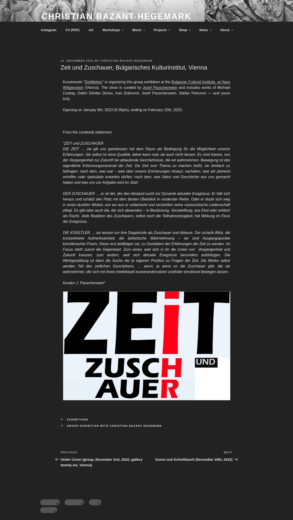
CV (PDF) (73, 30)
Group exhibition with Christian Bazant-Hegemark (114, 425)
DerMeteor (93, 82)
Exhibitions (77, 419)
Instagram (48, 30)
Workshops (113, 30)
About (227, 30)
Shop (185, 30)
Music (139, 30)
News (205, 30)
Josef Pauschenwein (160, 88)
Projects (162, 30)
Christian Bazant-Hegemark (117, 16)
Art (91, 30)
